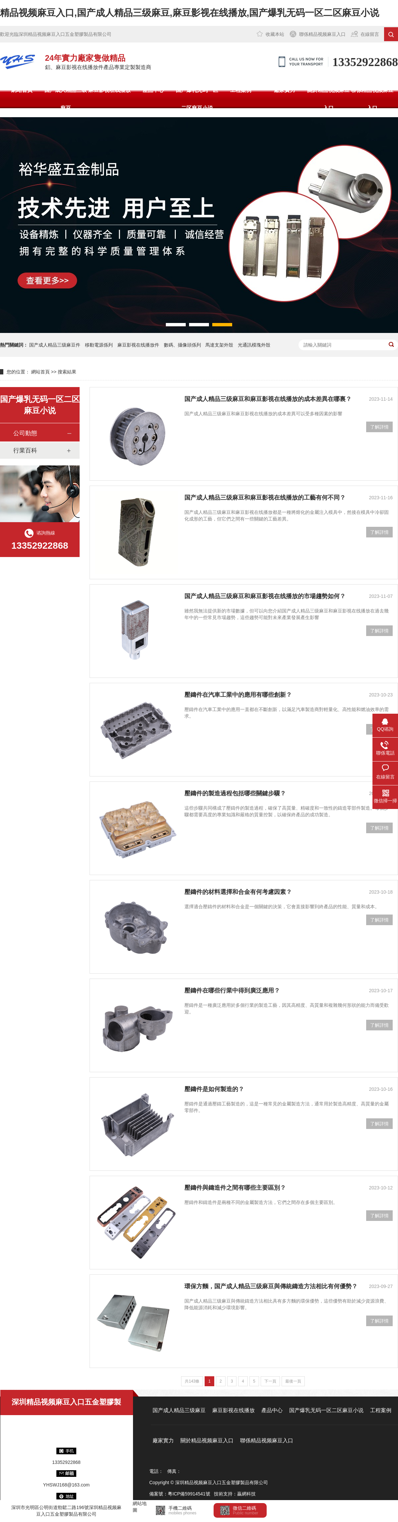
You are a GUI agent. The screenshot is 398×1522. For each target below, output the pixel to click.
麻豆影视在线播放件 (138, 345)
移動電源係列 (99, 345)
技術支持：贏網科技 (235, 1493)
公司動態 (25, 433)
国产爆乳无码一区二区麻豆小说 (197, 99)
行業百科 (25, 450)
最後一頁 (293, 1381)
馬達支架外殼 (219, 345)
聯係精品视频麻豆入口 (322, 34)
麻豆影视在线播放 (109, 90)
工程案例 (240, 90)
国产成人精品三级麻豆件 (54, 345)
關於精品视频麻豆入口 (328, 99)
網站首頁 (22, 90)
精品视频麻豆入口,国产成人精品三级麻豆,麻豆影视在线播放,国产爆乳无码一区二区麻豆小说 (189, 13)
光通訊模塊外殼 (254, 345)
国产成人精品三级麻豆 (65, 99)
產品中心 (153, 90)
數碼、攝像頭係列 (182, 345)
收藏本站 (275, 34)
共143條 (192, 1381)
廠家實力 (284, 90)
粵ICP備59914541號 (189, 1493)
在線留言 (370, 34)
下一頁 (270, 1381)
